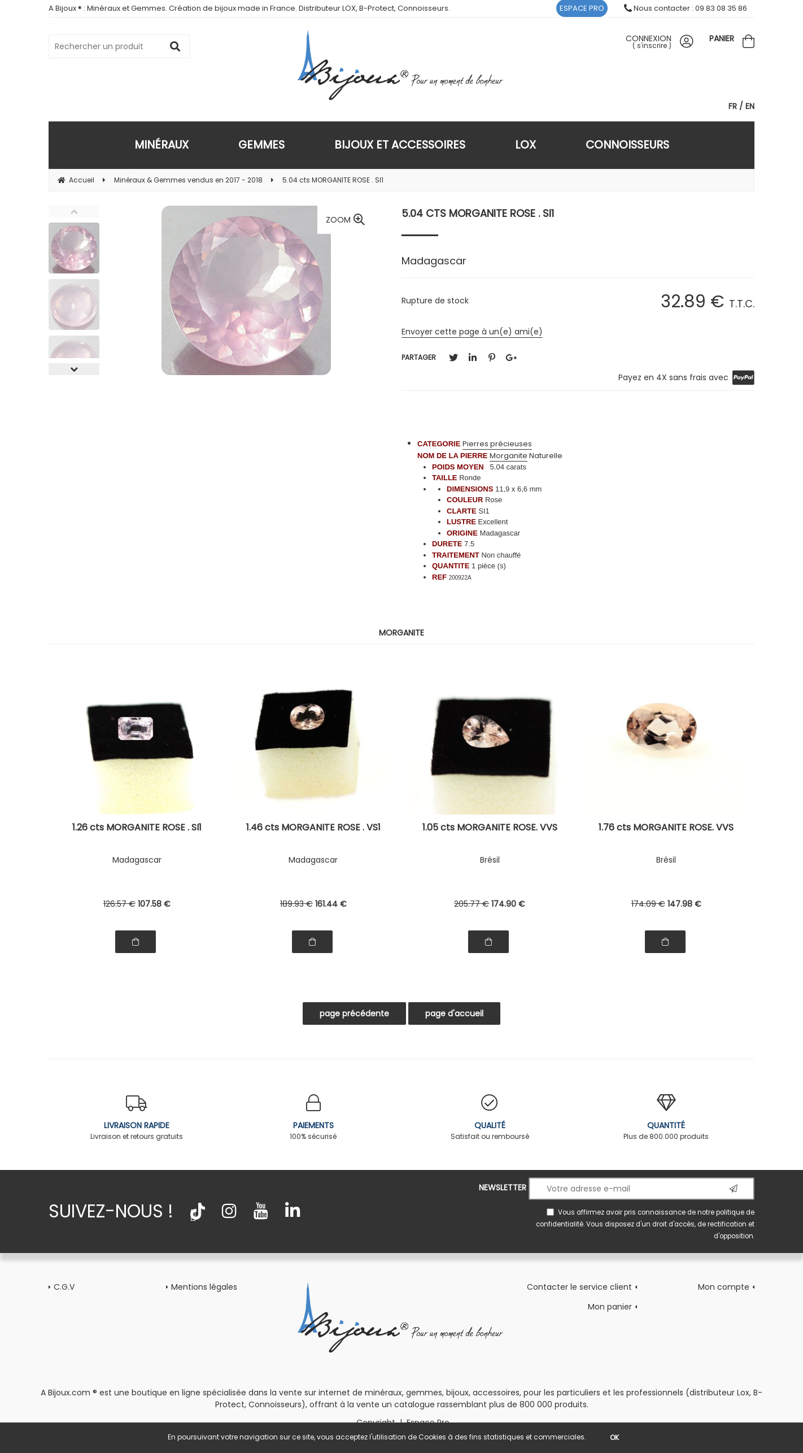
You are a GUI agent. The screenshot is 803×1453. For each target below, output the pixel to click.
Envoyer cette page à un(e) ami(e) (472, 331)
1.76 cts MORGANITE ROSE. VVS (666, 828)
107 (154, 904)
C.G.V (64, 1287)
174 (508, 904)
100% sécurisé (314, 1117)
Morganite (508, 455)
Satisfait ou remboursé (490, 1117)
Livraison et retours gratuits (137, 1117)
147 (684, 904)
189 (296, 904)
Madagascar (137, 859)
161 (331, 904)
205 (471, 904)
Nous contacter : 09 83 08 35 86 (685, 8)
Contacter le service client (579, 1287)
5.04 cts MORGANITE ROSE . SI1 (477, 213)
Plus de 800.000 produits (666, 1117)
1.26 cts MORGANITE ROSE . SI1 (137, 828)
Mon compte (723, 1287)
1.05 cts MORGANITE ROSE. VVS (489, 828)
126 (119, 904)
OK (614, 1437)
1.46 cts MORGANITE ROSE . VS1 (313, 828)
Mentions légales (204, 1287)
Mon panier (610, 1306)
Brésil (490, 859)
